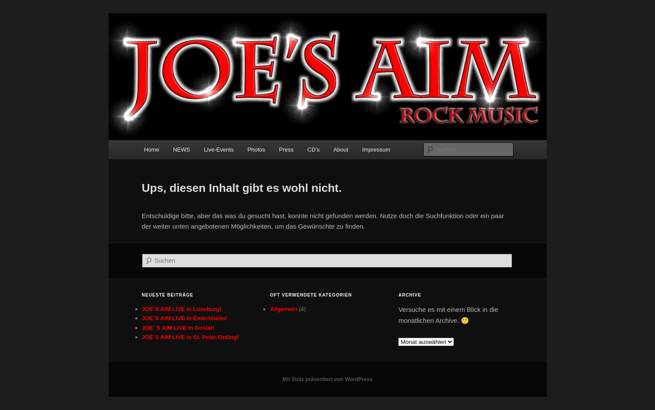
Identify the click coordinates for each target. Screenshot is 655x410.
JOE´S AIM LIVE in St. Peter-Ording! (190, 337)
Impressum (376, 149)
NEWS (181, 149)
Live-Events (219, 149)
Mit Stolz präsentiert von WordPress (328, 379)
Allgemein (283, 309)
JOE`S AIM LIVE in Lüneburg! (182, 309)
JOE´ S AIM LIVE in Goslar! (178, 328)
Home (151, 149)
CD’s (314, 149)
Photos (256, 149)
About (340, 149)
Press (286, 149)
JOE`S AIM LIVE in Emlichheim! (184, 318)
